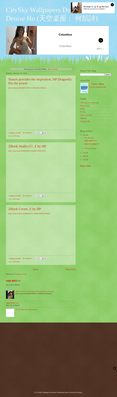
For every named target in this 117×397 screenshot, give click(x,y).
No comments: (27, 133)
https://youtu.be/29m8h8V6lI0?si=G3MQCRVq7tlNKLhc (27, 88)
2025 (84, 135)
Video (18, 136)
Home (35, 269)
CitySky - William (98, 84)
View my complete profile (97, 87)
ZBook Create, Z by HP (24, 209)
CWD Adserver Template (88, 103)
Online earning (85, 115)
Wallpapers (83, 121)
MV (81, 112)
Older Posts (70, 269)
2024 (84, 153)
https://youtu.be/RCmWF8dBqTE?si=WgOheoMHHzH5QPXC (29, 213)
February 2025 (89, 148)
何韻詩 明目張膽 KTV (91, 144)
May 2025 (88, 138)
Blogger (79, 392)
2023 (84, 156)
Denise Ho (83, 106)
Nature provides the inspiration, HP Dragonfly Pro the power (34, 291)
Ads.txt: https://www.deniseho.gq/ (26, 309)
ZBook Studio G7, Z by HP (27, 146)
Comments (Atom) (21, 274)
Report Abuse (85, 166)
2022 (84, 160)
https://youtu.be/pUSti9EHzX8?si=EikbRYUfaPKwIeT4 (27, 151)
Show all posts (53, 69)
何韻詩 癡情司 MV (13, 281)
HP (14, 136)
